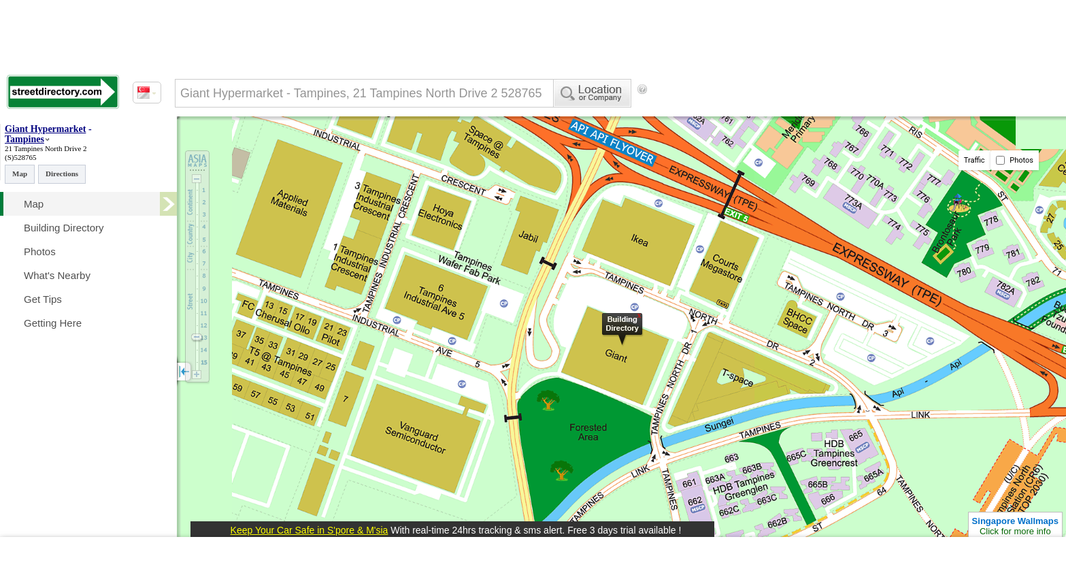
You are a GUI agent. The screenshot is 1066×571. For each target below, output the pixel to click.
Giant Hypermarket (45, 129)
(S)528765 (20, 157)
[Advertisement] (762, 112)
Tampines (24, 139)
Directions (62, 173)
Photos (1014, 160)
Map (19, 173)
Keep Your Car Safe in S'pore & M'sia (309, 530)
